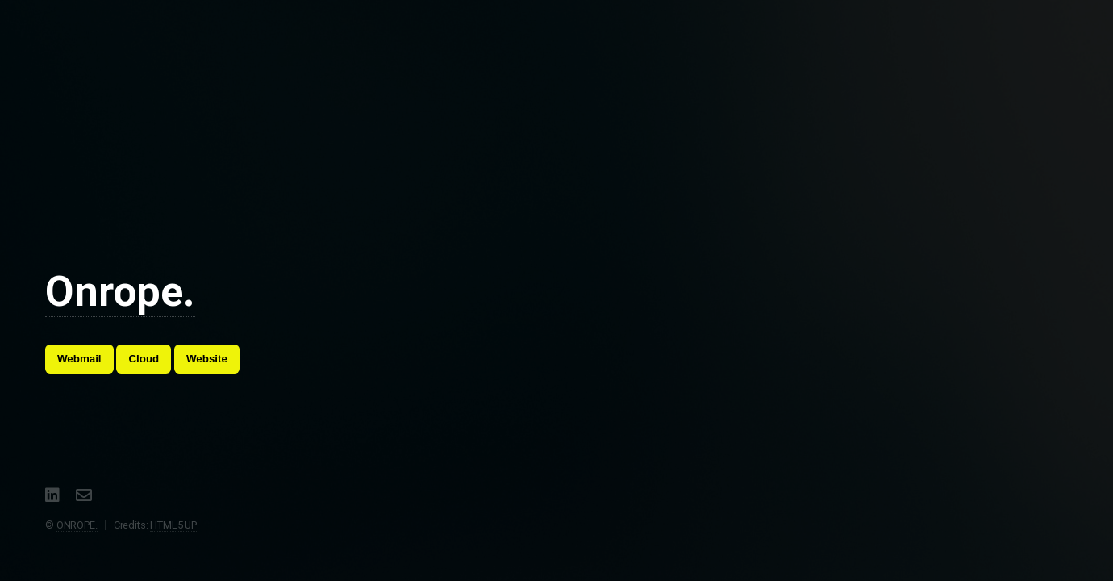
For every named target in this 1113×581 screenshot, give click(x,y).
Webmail (79, 359)
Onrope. (120, 291)
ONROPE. (77, 525)
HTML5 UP (173, 525)
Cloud (143, 359)
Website (206, 359)
